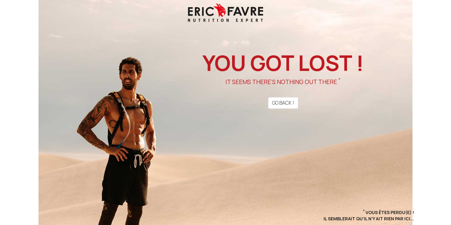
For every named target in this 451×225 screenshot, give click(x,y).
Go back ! (283, 102)
